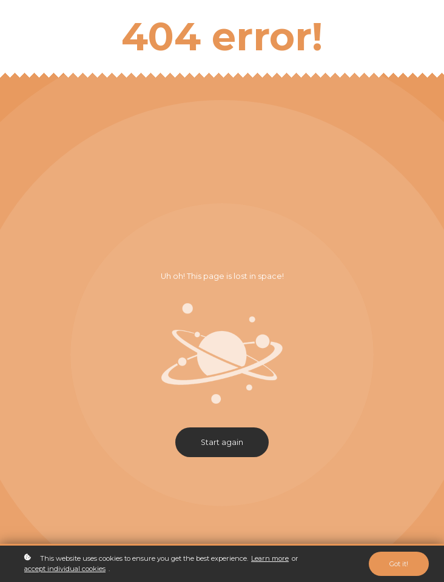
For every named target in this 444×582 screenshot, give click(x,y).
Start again (222, 442)
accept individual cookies (65, 568)
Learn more (270, 558)
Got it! (398, 564)
